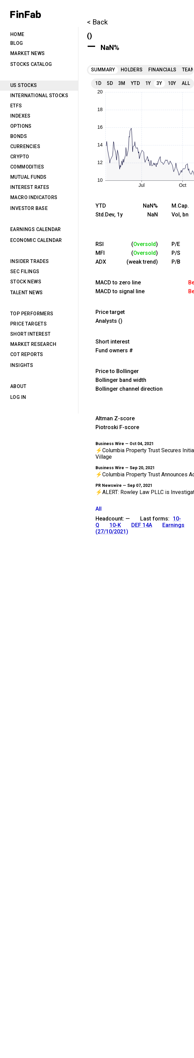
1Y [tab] (148, 83)
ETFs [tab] (16, 105)
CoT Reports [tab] (26, 354)
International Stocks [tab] (39, 95)
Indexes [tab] (20, 116)
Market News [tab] (27, 53)
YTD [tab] (135, 83)
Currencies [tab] (25, 146)
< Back (97, 22)
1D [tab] (98, 83)
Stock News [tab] (25, 281)
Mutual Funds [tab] (28, 177)
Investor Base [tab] (29, 208)
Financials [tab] (162, 69)
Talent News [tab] (26, 292)
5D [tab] (110, 83)
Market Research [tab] (33, 344)
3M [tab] (121, 83)
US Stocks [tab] (23, 85)
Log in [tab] (18, 397)
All (98, 509)
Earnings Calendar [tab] (35, 229)
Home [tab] (17, 34)
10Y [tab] (172, 83)
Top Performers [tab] (32, 313)
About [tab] (18, 386)
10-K (115, 525)
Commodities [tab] (27, 167)
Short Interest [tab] (30, 334)
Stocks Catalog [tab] (31, 64)
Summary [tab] (103, 69)
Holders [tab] (132, 69)
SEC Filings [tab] (24, 271)
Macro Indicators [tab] (33, 197)
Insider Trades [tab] (29, 261)
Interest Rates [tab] (29, 187)
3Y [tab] (159, 83)
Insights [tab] (21, 365)
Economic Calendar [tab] (36, 240)
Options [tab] (21, 126)
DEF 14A (141, 525)
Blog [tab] (16, 43)
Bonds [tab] (18, 136)
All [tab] (186, 83)
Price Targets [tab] (28, 324)
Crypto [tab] (19, 156)
